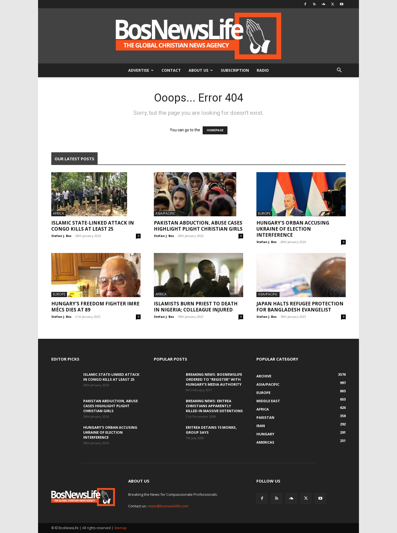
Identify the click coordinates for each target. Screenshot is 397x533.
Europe (264, 213)
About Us (201, 70)
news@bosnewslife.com (167, 505)
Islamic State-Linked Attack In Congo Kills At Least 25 (92, 226)
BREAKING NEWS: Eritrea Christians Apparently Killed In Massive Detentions (214, 405)
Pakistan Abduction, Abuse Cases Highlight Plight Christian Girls (198, 226)
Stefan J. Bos (61, 236)
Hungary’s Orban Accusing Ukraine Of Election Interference (292, 229)
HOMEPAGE (215, 130)
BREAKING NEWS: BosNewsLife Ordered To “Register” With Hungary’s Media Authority (214, 379)
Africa (58, 213)
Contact (171, 70)
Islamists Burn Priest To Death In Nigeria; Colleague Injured (196, 306)
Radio (263, 70)
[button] (339, 70)
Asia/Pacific (165, 213)
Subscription (235, 70)
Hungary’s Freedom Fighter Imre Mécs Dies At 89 (95, 306)
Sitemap (120, 528)
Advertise (141, 70)
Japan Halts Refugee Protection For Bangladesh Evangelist (300, 306)
